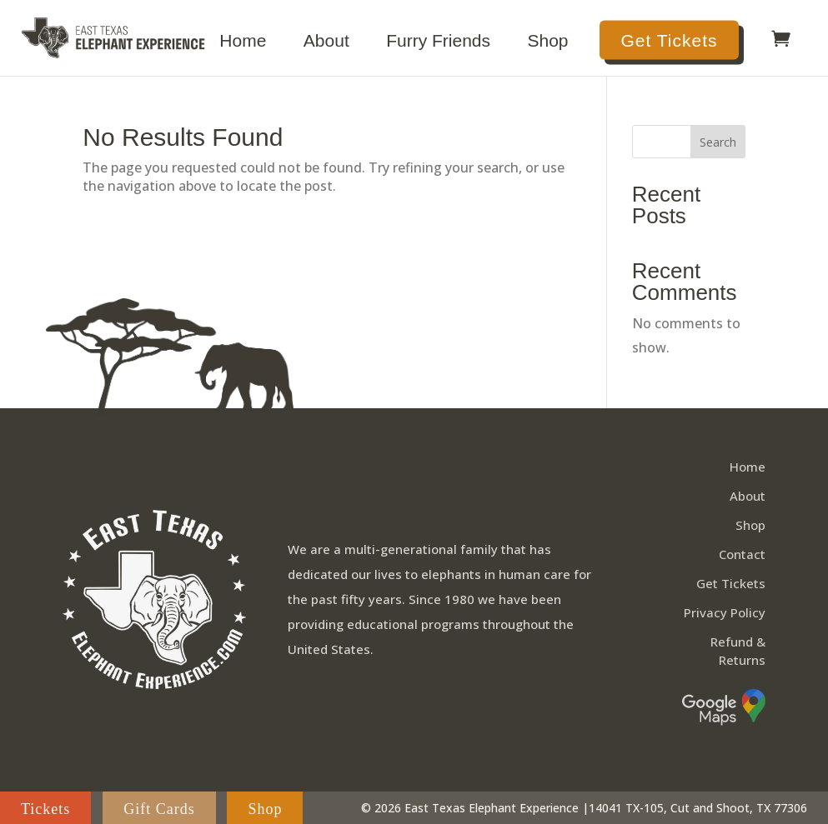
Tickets (45, 808)
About (326, 42)
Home (242, 42)
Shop (548, 42)
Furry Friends (438, 42)
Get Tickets (668, 40)
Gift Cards (159, 808)
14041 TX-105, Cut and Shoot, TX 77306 (698, 808)
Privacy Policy (724, 613)
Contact (742, 555)
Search (718, 142)
